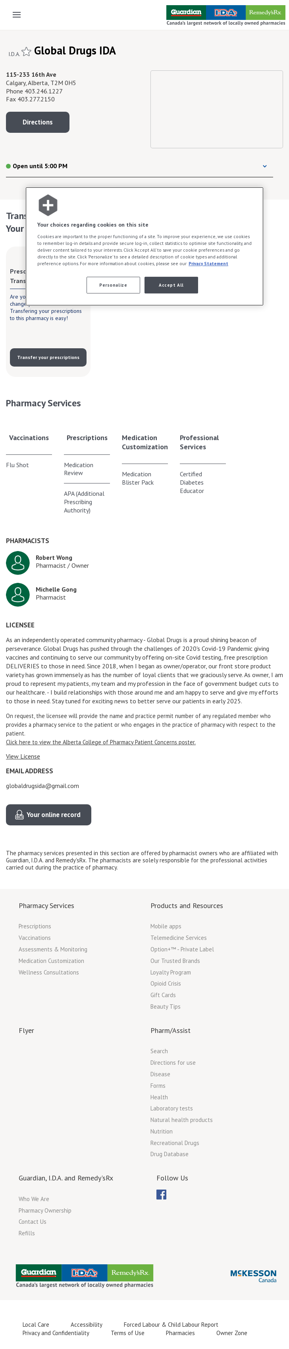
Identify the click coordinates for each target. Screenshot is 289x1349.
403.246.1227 (44, 91)
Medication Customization (145, 442)
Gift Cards (163, 995)
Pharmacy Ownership (45, 1210)
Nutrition (161, 1131)
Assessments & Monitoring (53, 949)
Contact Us (32, 1221)
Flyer (26, 1030)
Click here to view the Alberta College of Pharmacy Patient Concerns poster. (101, 742)
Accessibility (86, 1324)
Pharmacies (180, 1333)
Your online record (54, 814)
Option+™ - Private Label (182, 949)
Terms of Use (127, 1333)
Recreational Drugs (174, 1143)
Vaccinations (29, 437)
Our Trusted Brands (175, 961)
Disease (160, 1074)
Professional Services (199, 442)
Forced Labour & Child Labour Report (171, 1324)
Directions (38, 122)
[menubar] (161, 1195)
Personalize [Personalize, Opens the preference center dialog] (113, 285)
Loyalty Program (170, 972)
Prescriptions (87, 437)
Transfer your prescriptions (48, 357)
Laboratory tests (171, 1108)
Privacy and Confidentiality (56, 1333)
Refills (27, 1233)
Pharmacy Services (46, 905)
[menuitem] (161, 1195)
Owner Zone (231, 1333)
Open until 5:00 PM (36, 166)
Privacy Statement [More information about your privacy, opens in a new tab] (208, 263)
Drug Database (169, 1154)
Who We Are (34, 1199)
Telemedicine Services (178, 937)
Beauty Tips (165, 1006)
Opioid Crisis (165, 983)
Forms (158, 1085)
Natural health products (181, 1120)
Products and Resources (186, 905)
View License (23, 756)
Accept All (171, 285)
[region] (144, 246)
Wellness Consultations (49, 972)
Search (159, 1051)
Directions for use (173, 1062)
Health (159, 1097)
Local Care (36, 1324)
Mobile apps (165, 926)
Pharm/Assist (170, 1030)
